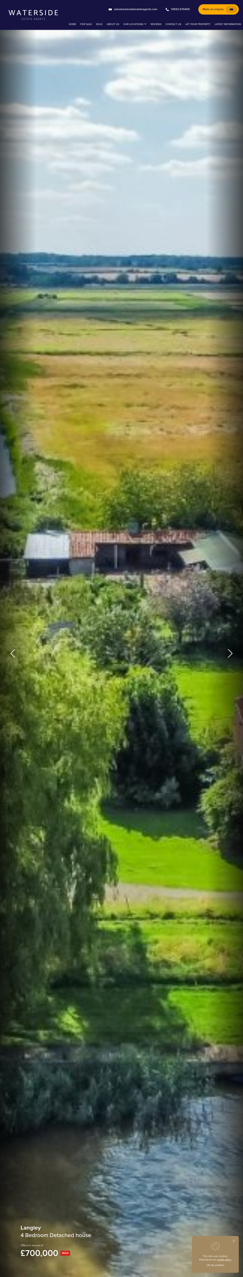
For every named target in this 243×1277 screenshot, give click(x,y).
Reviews (156, 24)
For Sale (86, 24)
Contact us (173, 24)
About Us (113, 24)
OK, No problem (215, 1265)
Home (72, 24)
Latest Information (228, 24)
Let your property (197, 24)
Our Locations (133, 24)
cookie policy (224, 1259)
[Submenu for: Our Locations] (145, 24)
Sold (99, 24)
